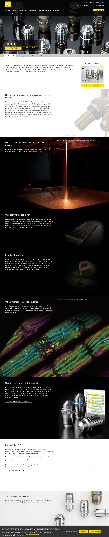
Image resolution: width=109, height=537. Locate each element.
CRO (14, 10)
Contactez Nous (98, 10)
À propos (56, 10)
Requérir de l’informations (13, 48)
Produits (8, 10)
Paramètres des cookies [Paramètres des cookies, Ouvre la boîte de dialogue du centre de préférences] (71, 531)
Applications (22, 10)
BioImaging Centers (45, 10)
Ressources (32, 10)
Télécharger (92, 85)
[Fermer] (106, 531)
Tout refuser (83, 531)
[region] (54, 531)
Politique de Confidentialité (32, 534)
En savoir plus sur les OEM (15, 471)
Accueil (7, 14)
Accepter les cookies (95, 531)
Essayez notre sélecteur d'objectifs (18, 401)
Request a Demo (30, 47)
